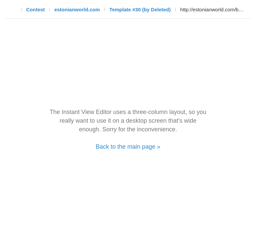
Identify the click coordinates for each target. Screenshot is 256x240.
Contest (35, 9)
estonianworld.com (77, 9)
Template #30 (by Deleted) (140, 9)
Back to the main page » (128, 146)
